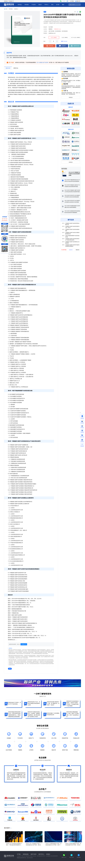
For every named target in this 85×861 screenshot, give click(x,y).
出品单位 (45, 29)
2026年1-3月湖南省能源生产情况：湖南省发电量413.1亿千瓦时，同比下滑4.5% (53, 845)
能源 (45, 11)
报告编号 (45, 27)
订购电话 (45, 31)
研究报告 (27, 4)
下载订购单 (64, 41)
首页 (6, 8)
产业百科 (34, 4)
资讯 (52, 4)
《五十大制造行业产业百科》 (42, 62)
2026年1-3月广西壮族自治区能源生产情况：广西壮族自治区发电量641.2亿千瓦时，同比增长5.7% (14, 845)
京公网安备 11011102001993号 (52, 855)
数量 (44, 41)
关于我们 (72, 1)
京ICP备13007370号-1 (41, 855)
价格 (44, 37)
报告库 (40, 4)
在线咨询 (62, 46)
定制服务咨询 (23, 644)
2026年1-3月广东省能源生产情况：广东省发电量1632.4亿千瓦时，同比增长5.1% (33, 845)
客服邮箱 (45, 33)
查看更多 (71, 97)
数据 (63, 4)
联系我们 (48, 854)
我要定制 (77, 249)
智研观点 (20, 4)
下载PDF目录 (75, 46)
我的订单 (77, 1)
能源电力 (16, 8)
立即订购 (49, 46)
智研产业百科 (33, 854)
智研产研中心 (41, 854)
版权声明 (9, 52)
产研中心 (46, 4)
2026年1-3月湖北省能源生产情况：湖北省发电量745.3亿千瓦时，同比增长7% (73, 845)
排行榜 (58, 4)
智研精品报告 (26, 854)
